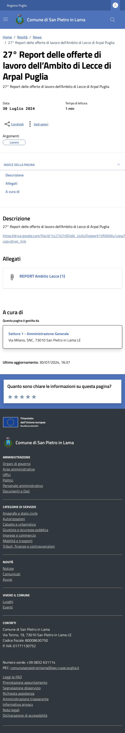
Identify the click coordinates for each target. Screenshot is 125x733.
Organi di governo (17, 463)
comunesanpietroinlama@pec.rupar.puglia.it (45, 668)
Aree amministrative (19, 469)
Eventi (8, 607)
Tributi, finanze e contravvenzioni (29, 546)
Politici (8, 480)
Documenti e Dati (16, 491)
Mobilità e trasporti (18, 541)
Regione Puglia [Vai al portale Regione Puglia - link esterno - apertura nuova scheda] (17, 5)
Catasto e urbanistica (19, 524)
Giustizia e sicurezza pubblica (25, 530)
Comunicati (11, 574)
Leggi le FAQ (12, 677)
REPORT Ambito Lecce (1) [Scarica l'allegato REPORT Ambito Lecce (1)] (42, 276)
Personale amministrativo (23, 485)
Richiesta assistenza (18, 693)
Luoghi (8, 601)
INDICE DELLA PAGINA (62, 164)
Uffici (7, 474)
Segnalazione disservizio (22, 688)
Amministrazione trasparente (26, 699)
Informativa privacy (18, 704)
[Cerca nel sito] (112, 19)
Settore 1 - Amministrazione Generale (38, 333)
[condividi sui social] (14, 124)
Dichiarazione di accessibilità (25, 715)
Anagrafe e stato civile (20, 513)
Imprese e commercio (19, 535)
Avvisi (7, 579)
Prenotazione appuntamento (25, 682)
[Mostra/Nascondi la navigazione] (5, 19)
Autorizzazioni (14, 519)
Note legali (11, 710)
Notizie (8, 568)
